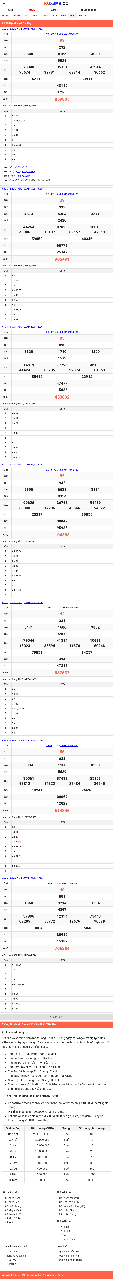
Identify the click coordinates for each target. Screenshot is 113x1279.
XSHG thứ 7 (22, 180)
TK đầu (63, 1235)
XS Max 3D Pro (13, 1218)
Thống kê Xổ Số (88, 10)
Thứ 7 (73, 15)
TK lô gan (64, 1226)
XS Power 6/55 (13, 1214)
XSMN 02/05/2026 (33, 29)
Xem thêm (56, 1016)
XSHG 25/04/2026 (69, 194)
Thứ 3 (35, 15)
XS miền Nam (12, 1198)
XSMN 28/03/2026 (33, 740)
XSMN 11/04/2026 (33, 464)
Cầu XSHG (22, 167)
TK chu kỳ (10, 1263)
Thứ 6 (63, 15)
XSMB (11, 10)
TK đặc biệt (11, 1251)
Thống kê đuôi (67, 1239)
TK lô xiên (64, 1230)
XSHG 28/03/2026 (69, 745)
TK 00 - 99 (10, 1259)
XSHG (49, 34)
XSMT (53, 10)
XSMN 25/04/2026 (33, 189)
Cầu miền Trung (67, 1214)
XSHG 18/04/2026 (69, 332)
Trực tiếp (16, 15)
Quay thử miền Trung (70, 1259)
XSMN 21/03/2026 (33, 878)
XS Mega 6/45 (13, 1210)
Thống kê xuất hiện (15, 1255)
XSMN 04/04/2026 (33, 602)
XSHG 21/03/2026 (69, 883)
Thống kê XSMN (22, 176)
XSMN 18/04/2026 (33, 327)
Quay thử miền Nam (70, 1255)
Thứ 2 (26, 15)
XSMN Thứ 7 (16, 29)
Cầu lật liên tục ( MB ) (71, 1202)
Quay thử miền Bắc (69, 1251)
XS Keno (9, 1222)
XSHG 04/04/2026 (69, 607)
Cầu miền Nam (67, 1210)
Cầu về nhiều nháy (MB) (72, 1206)
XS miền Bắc (12, 1202)
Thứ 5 (54, 15)
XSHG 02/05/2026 (69, 34)
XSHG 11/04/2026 (69, 470)
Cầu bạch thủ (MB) (69, 1198)
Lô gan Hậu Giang (26, 171)
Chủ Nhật (83, 15)
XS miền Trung (13, 1206)
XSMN (32, 10)
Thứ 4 (45, 15)
